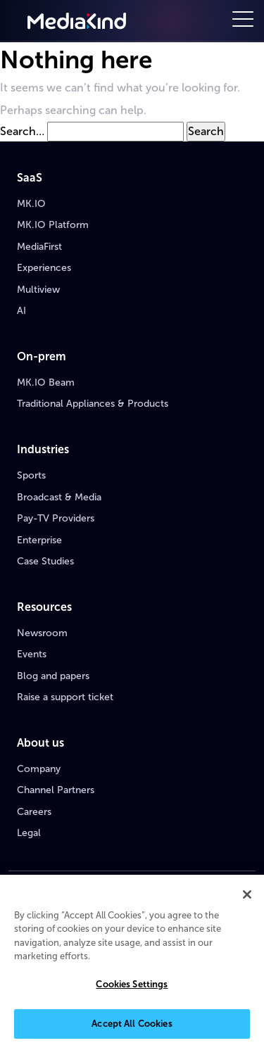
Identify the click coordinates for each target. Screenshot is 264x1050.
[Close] (247, 894)
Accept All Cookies (132, 1024)
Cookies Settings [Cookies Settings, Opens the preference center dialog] (132, 985)
